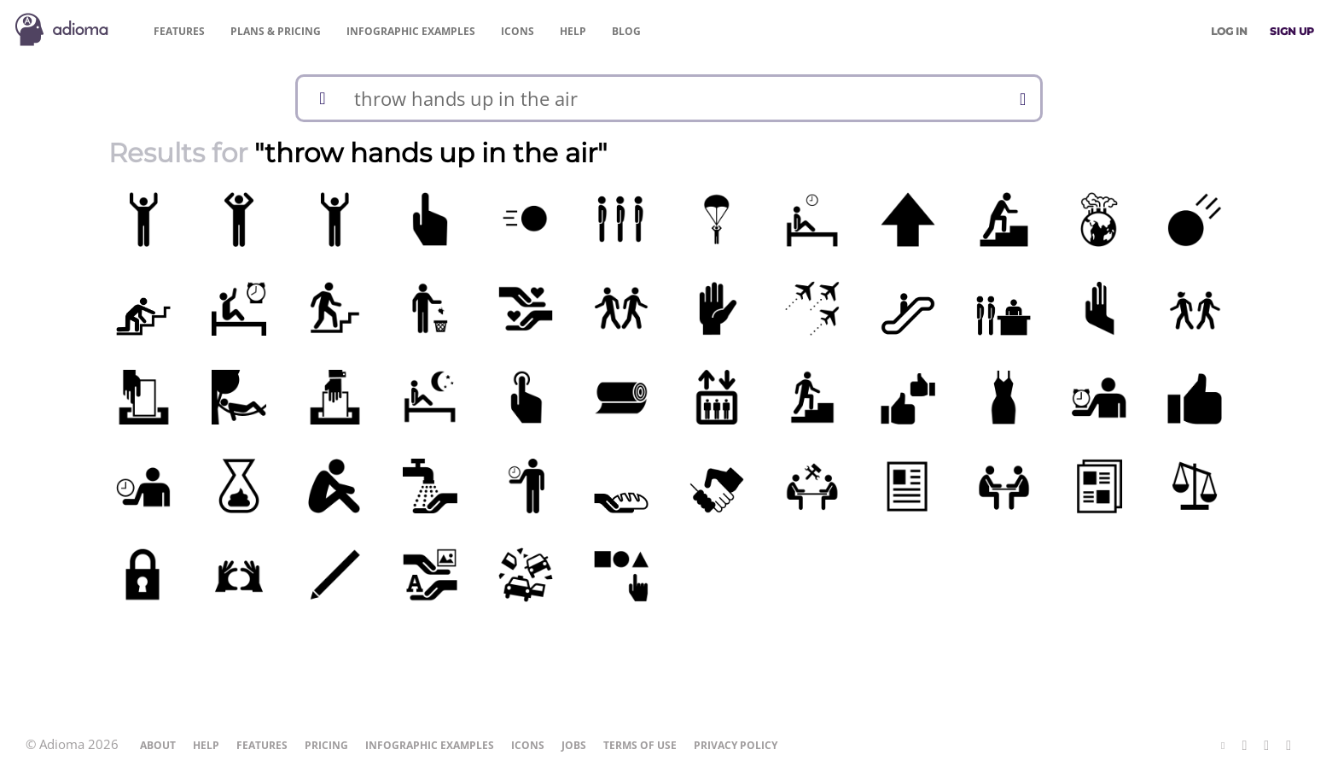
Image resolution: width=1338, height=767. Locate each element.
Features (179, 31)
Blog (626, 31)
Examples (410, 31)
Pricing (275, 31)
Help (573, 31)
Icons (517, 31)
